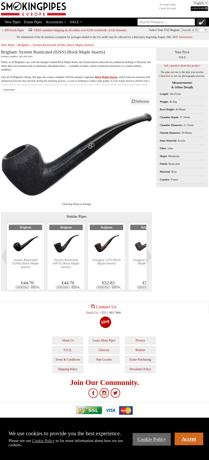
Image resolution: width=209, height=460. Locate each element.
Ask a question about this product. (182, 65)
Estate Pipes (33, 22)
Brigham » (25, 45)
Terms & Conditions (67, 359)
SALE (76, 22)
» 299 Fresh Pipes (13, 30)
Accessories (56, 22)
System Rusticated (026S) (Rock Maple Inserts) (63, 45)
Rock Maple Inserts (106, 77)
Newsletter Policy (140, 369)
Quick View (22, 287)
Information (185, 37)
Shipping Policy (68, 369)
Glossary (104, 350)
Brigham (25, 227)
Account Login (168, 4)
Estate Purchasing (140, 359)
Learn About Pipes (104, 340)
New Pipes (13, 22)
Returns (140, 350)
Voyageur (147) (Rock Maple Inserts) (106, 261)
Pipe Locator (104, 359)
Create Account (167, 8)
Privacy (140, 340)
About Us (68, 340)
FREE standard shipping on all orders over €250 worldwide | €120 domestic (80, 30)
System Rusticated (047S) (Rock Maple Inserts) (66, 263)
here (168, 76)
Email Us (92, 312)
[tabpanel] (25, 256)
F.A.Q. (68, 350)
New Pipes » (9, 45)
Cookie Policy (43, 440)
